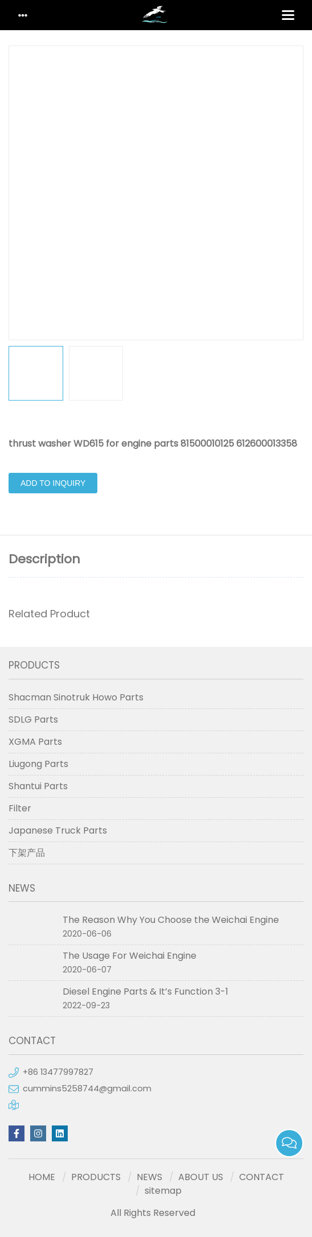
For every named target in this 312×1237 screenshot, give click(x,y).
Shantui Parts (38, 786)
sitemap (163, 1190)
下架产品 (27, 852)
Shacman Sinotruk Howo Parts (76, 697)
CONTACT (261, 1177)
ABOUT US (200, 1177)
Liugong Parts (38, 763)
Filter (20, 808)
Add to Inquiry (52, 483)
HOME (41, 1177)
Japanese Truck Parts (58, 830)
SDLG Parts (33, 719)
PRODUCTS (96, 1177)
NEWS (149, 1177)
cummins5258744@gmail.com (87, 1088)
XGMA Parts (35, 741)
